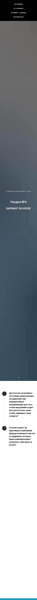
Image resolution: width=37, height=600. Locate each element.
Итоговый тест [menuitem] (18, 17)
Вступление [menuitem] (18, 4)
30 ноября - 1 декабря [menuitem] (18, 12)
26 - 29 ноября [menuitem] (18, 8)
